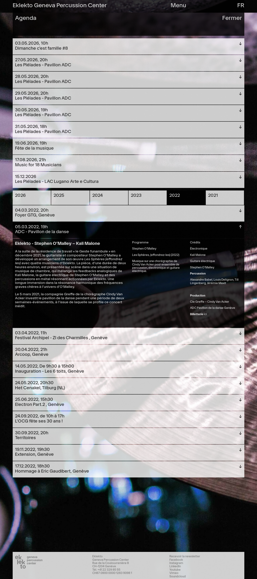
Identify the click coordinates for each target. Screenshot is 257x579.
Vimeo (173, 573)
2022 (174, 195)
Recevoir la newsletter (184, 556)
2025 (59, 195)
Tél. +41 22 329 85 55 (106, 569)
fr (240, 4)
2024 (97, 195)
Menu (178, 4)
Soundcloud (177, 576)
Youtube (175, 569)
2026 (20, 195)
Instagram (176, 563)
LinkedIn (175, 566)
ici (205, 314)
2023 (136, 195)
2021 (213, 195)
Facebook (176, 559)
